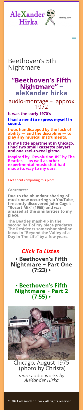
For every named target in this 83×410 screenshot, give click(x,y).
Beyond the (37, 232)
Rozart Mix (20, 207)
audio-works (44, 375)
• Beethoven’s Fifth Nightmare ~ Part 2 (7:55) (41, 290)
